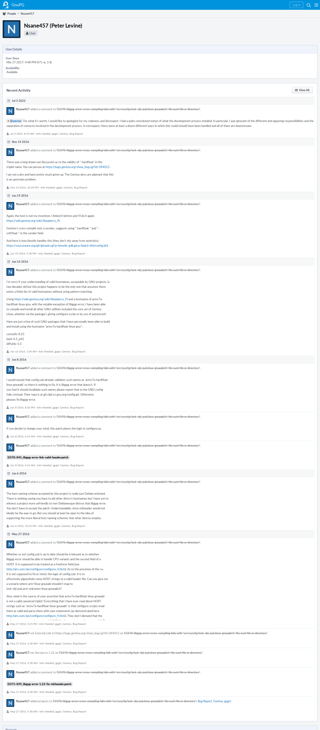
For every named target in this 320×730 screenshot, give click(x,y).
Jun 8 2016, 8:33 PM (22, 407)
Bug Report (76, 133)
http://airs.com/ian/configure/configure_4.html (35, 569)
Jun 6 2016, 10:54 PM (23, 526)
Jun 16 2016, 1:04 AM (23, 351)
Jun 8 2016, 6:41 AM (22, 436)
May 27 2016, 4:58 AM (24, 643)
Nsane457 (23, 109)
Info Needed (43, 133)
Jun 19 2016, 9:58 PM (23, 253)
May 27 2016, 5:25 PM (23, 624)
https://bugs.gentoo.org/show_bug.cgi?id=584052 (78, 167)
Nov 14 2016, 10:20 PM (24, 187)
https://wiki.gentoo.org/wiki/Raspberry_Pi (33, 221)
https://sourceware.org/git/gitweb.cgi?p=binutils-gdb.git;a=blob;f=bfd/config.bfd (57, 246)
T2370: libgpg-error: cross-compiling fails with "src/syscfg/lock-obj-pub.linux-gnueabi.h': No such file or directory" (128, 109)
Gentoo (63, 133)
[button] (316, 5)
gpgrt (55, 133)
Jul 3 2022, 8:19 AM (22, 133)
